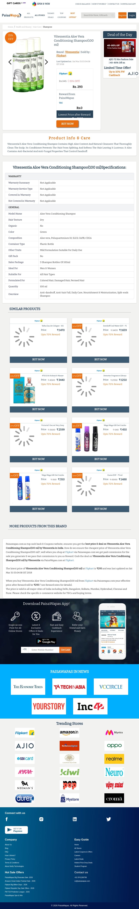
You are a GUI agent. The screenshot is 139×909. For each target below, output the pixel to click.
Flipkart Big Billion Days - (16, 885)
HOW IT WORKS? (99, 4)
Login (132, 15)
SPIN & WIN (41, 3)
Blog (6, 848)
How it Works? (10, 855)
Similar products (24, 309)
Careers (77, 855)
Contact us (81, 872)
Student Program (80, 866)
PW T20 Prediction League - (17, 892)
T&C (61, 103)
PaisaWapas (63, 905)
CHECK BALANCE (82, 4)
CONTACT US (113, 4)
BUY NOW (67, 123)
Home (76, 845)
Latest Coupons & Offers (83, 852)
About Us (8, 845)
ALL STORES (40, 15)
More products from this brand (38, 526)
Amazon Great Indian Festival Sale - (20, 881)
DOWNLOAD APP (128, 4)
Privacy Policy (10, 859)
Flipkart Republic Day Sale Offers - (19, 888)
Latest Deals (79, 859)
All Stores (77, 848)
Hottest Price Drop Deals (83, 863)
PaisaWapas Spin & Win (14, 895)
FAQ (6, 852)
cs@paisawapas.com (82, 881)
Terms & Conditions (12, 863)
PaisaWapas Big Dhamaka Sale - (19, 877)
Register (122, 15)
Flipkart (61, 55)
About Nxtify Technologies (14, 866)
